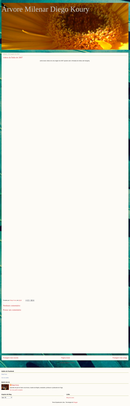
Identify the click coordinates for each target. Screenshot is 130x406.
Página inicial (65, 358)
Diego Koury (4, 374)
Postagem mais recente (10, 358)
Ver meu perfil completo (16, 390)
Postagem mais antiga (120, 358)
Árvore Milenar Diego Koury (45, 9)
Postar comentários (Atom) (67, 362)
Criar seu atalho (5, 377)
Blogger (75, 402)
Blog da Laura (70, 397)
